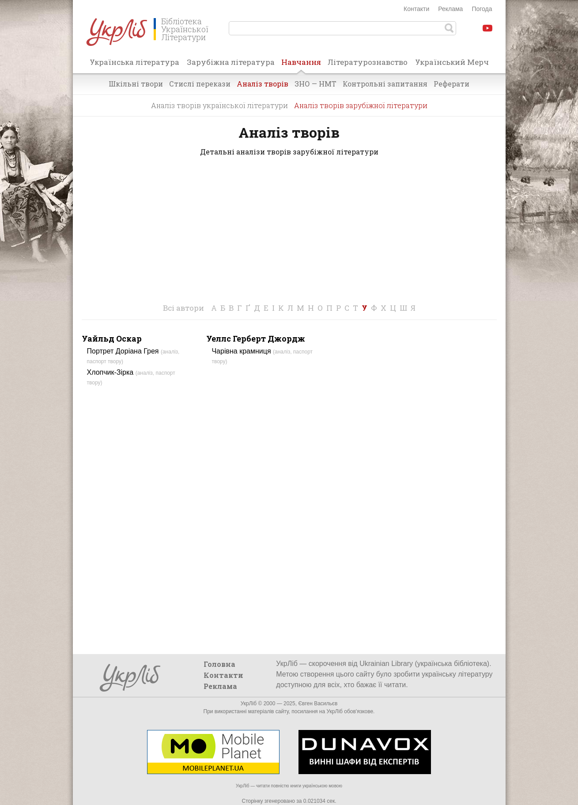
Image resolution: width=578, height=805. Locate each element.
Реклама (450, 9)
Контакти (416, 9)
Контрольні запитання (385, 83)
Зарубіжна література (231, 62)
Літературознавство (368, 62)
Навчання (301, 65)
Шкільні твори (136, 83)
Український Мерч (452, 62)
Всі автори (183, 308)
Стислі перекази (199, 83)
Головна (219, 664)
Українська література (134, 62)
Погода (482, 9)
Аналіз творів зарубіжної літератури (360, 105)
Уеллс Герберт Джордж (255, 338)
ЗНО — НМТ (315, 83)
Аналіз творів (262, 83)
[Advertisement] (289, 235)
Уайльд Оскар (112, 338)
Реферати (451, 83)
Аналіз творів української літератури (219, 105)
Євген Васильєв (317, 703)
